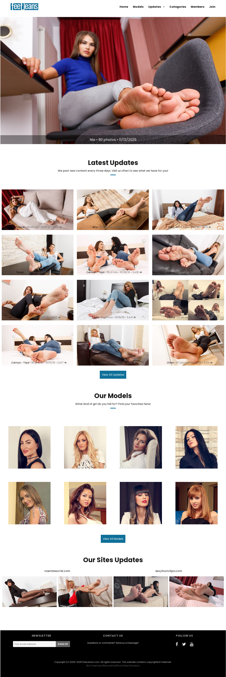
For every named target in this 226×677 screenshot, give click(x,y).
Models (138, 7)
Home (124, 7)
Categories (177, 7)
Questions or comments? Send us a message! (113, 642)
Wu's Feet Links (94, 665)
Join (212, 7)
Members (197, 7)
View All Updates (113, 375)
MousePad (110, 665)
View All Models (113, 539)
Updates (154, 7)
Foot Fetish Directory (129, 665)
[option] (113, 80)
